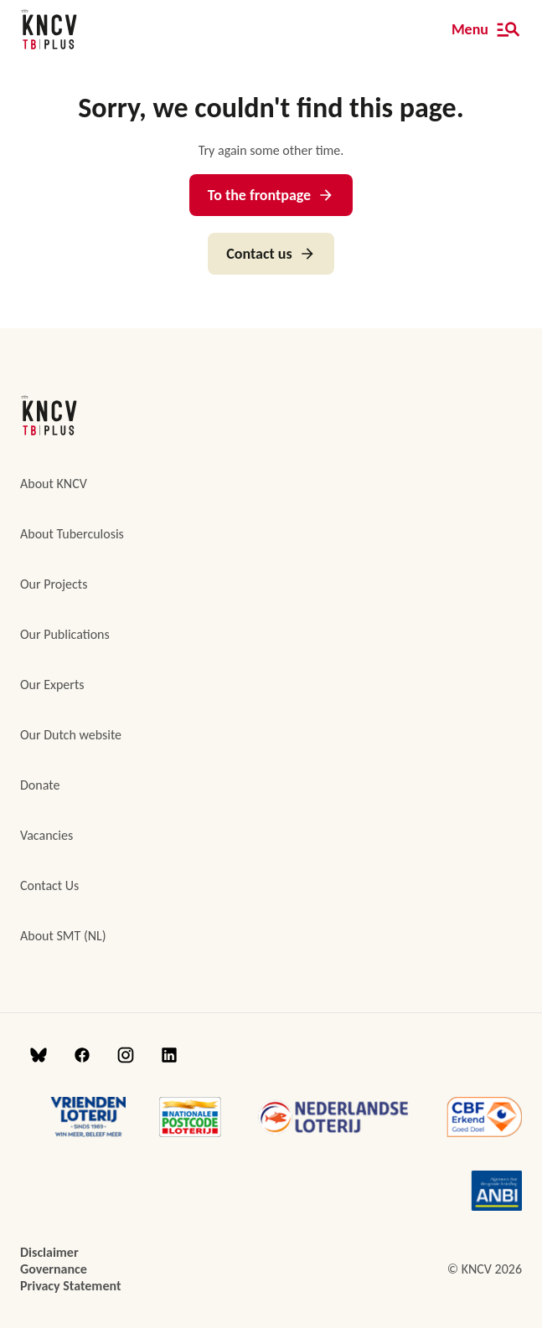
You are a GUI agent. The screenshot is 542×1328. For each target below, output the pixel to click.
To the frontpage (271, 195)
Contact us (270, 253)
